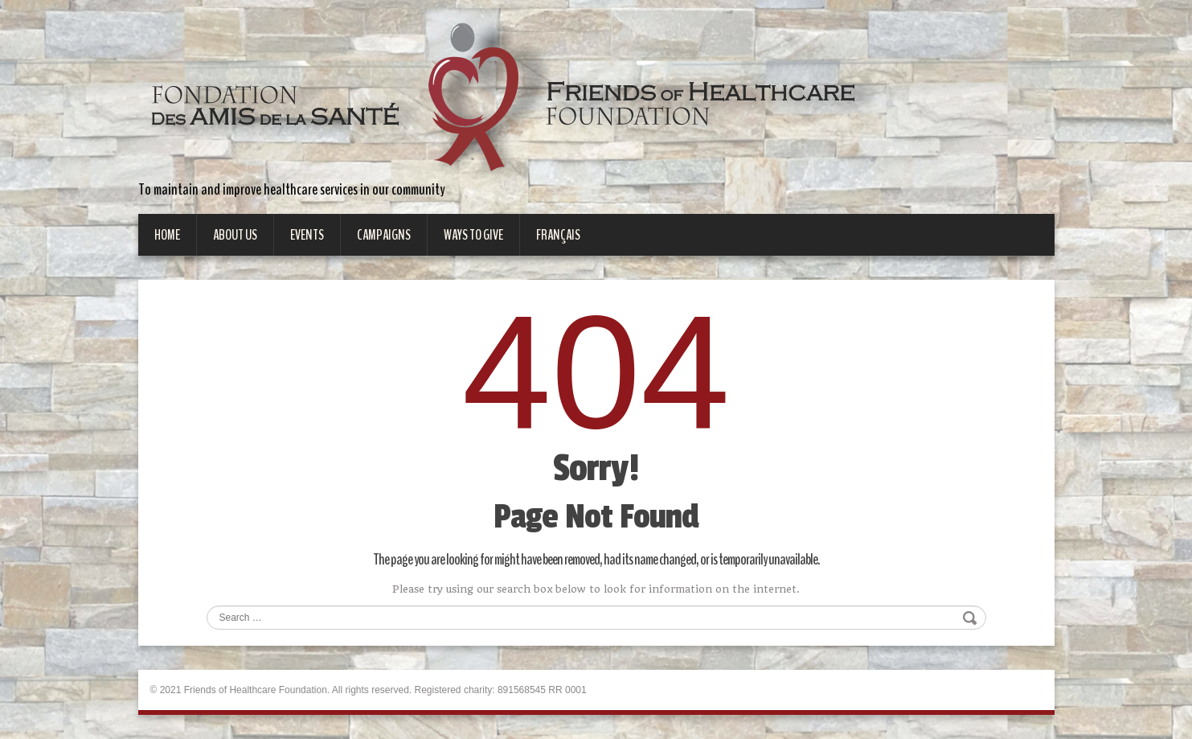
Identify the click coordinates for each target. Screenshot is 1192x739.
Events (307, 234)
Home (167, 234)
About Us (235, 234)
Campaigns (384, 234)
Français (558, 234)
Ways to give (473, 234)
